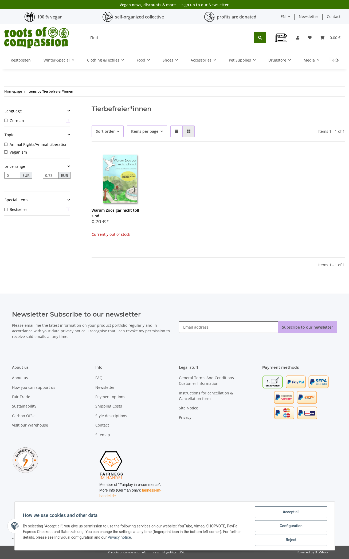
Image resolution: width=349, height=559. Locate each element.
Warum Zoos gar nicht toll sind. (115, 213)
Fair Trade (21, 396)
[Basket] (330, 37)
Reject (291, 540)
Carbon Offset (24, 415)
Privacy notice (119, 537)
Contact (333, 16)
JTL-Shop (321, 552)
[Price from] (12, 175)
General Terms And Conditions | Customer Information (208, 380)
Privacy (185, 417)
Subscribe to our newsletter (307, 327)
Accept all (291, 512)
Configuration (291, 526)
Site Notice (188, 407)
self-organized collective (139, 17)
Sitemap (102, 434)
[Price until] (51, 175)
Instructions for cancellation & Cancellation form (206, 395)
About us (20, 377)
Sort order (105, 131)
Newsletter (308, 16)
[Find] (170, 37)
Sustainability (24, 406)
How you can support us (33, 387)
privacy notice (73, 330)
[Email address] (228, 327)
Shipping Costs (108, 406)
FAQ (99, 377)
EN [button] (283, 16)
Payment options (110, 396)
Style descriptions (111, 415)
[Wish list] (310, 37)
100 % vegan (49, 17)
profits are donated (236, 17)
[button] (298, 37)
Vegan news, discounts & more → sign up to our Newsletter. (175, 4)
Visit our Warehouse (30, 425)
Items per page (144, 131)
